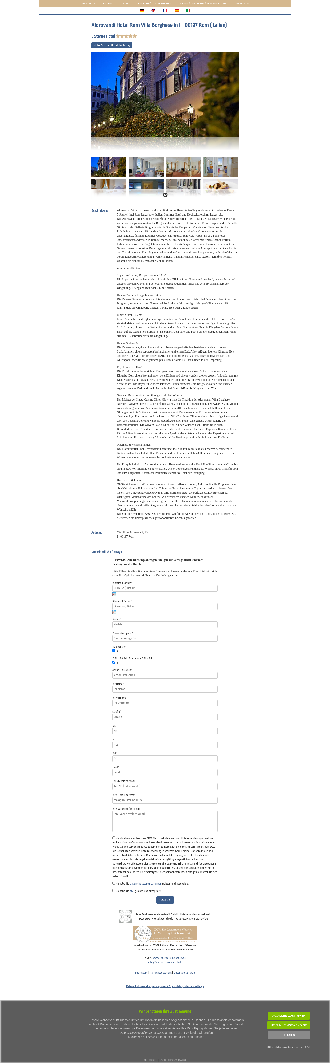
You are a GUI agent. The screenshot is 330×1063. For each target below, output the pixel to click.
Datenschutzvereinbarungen (146, 883)
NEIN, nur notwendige (289, 1025)
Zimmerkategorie (122, 633)
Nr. (114, 725)
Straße (116, 711)
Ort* (114, 753)
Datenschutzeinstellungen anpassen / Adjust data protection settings (165, 986)
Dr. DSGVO (305, 1047)
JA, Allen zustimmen (289, 1015)
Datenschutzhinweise (173, 1060)
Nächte (116, 619)
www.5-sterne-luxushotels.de (169, 958)
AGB (132, 891)
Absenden (165, 900)
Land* (115, 767)
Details (289, 1035)
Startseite (88, 3)
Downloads (241, 3)
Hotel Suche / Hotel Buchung (112, 45)
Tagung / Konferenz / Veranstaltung (202, 3)
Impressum (141, 972)
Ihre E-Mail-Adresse (124, 794)
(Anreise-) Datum (122, 582)
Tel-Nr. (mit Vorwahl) (124, 781)
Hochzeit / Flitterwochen (154, 3)
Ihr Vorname (120, 697)
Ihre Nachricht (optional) (126, 808)
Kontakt (124, 3)
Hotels (107, 3)
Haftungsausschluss (161, 972)
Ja (117, 651)
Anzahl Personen (122, 670)
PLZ (115, 739)
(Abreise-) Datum (122, 601)
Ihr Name (118, 683)
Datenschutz (181, 972)
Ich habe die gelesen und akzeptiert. (152, 883)
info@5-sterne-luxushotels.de (165, 962)
